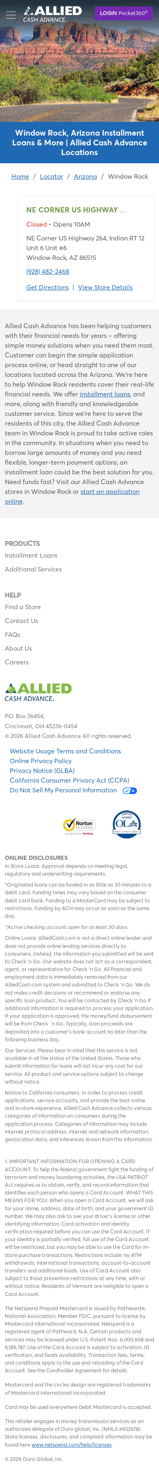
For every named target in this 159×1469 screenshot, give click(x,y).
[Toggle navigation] (11, 15)
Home (20, 176)
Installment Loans (31, 555)
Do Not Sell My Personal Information (73, 790)
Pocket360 (124, 12)
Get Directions (47, 287)
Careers (17, 662)
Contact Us (21, 621)
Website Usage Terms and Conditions (65, 751)
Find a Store (23, 607)
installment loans (105, 394)
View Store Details (105, 287)
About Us (18, 648)
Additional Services (33, 569)
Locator (51, 176)
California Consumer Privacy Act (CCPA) (69, 780)
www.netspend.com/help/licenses (72, 1444)
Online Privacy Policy (41, 761)
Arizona (85, 176)
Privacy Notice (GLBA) (42, 770)
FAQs (12, 634)
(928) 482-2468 (47, 271)
